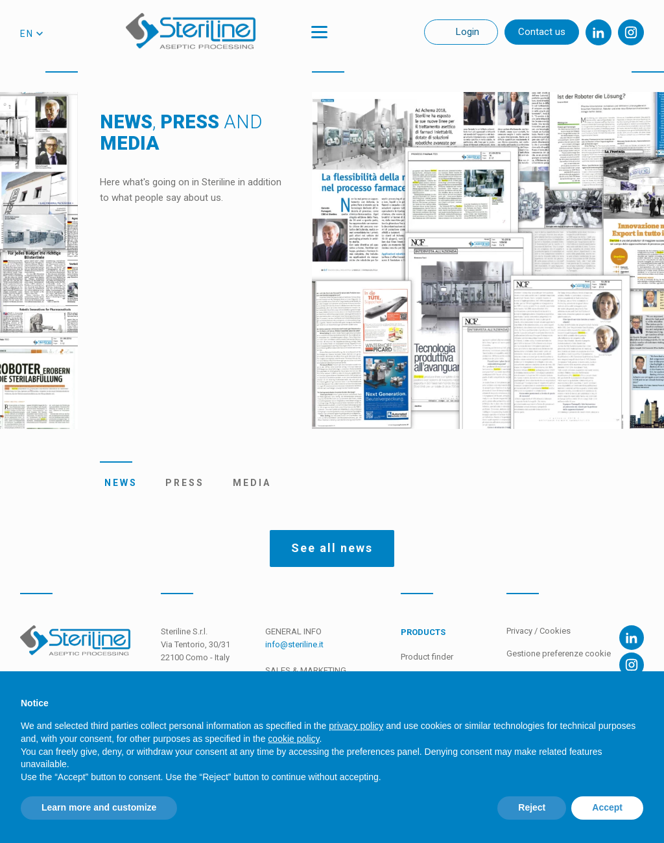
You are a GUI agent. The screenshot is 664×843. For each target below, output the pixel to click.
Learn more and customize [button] (99, 807)
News (116, 483)
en (27, 34)
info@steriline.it (294, 644)
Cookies (555, 631)
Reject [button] (531, 807)
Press (180, 483)
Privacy (520, 631)
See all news (332, 548)
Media (247, 483)
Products (423, 632)
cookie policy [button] (293, 738)
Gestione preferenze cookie (558, 653)
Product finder (427, 657)
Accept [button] (607, 807)
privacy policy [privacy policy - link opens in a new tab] (356, 726)
